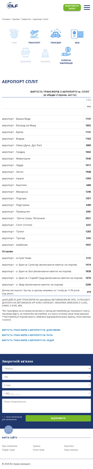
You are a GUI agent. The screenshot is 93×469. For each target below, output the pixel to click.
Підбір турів (8, 449)
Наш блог (69, 446)
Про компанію (9, 446)
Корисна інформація (66, 55)
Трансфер (55, 36)
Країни (36, 446)
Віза (77, 36)
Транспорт (34, 36)
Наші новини (71, 449)
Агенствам (38, 449)
